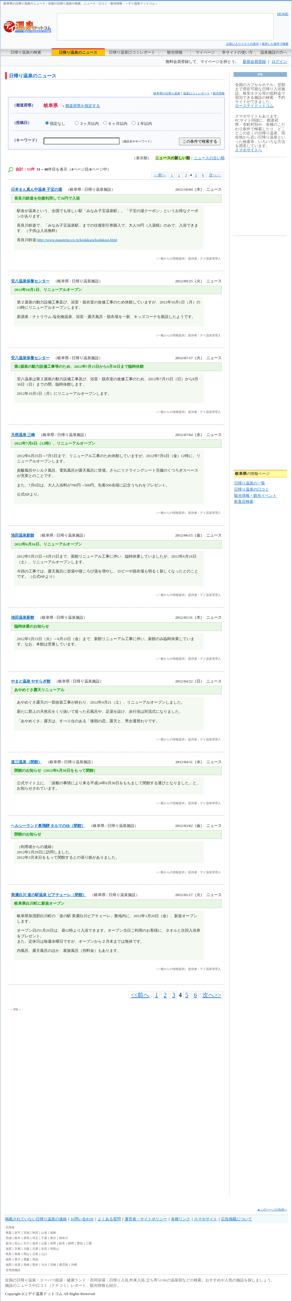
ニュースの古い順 (209, 158)
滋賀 (9, 1248)
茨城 (9, 1238)
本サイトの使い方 (237, 52)
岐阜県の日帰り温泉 (166, 93)
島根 (17, 1254)
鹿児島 (63, 1264)
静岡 (71, 1243)
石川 (26, 1243)
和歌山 (54, 1248)
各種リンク (180, 1219)
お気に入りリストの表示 (242, 43)
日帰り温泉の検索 (25, 52)
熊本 (35, 1264)
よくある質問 (109, 1219)
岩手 (17, 1232)
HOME (282, 14)
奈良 (44, 1248)
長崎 (26, 1264)
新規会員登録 (254, 61)
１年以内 (144, 123)
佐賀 (17, 1264)
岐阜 (62, 1243)
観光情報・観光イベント (255, 495)
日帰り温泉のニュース (78, 52)
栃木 (17, 1238)
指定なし (57, 123)
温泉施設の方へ (273, 52)
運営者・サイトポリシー (146, 1219)
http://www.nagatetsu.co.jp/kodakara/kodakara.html (77, 240)
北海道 (10, 1227)
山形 (44, 1232)
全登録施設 (13, 1270)
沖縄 (74, 1264)
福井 (35, 1243)
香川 (17, 1259)
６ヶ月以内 (117, 123)
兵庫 (35, 1248)
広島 (35, 1254)
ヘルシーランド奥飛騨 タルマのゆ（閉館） (48, 825)
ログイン (279, 61)
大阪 (26, 1248)
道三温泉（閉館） (26, 762)
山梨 (44, 1243)
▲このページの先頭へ (272, 1209)
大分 (44, 1264)
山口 (44, 1254)
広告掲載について (236, 1219)
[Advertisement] (64, 1057)
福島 (53, 1232)
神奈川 (63, 1238)
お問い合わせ (82, 1219)
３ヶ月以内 (89, 123)
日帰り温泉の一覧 (249, 483)
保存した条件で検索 (275, 43)
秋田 (35, 1232)
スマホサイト (205, 1219)
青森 (9, 1232)
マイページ (205, 52)
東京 (53, 1238)
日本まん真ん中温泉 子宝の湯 (36, 189)
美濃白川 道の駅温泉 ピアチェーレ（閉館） (48, 895)
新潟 (9, 1243)
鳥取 (9, 1254)
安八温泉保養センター (30, 281)
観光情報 (174, 52)
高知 (35, 1259)
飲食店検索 (243, 501)
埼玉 (35, 1238)
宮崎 (53, 1264)
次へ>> (215, 175)
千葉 (44, 1238)
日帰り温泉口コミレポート (132, 52)
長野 (53, 1243)
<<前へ (160, 175)
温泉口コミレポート (196, 93)
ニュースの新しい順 (172, 158)
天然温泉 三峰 (23, 434)
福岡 (9, 1264)
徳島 (9, 1259)
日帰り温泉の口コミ (251, 489)
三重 (89, 1243)
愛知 (80, 1243)
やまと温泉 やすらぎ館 (30, 681)
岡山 (26, 1254)
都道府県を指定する (82, 106)
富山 (17, 1243)
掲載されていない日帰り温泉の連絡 (36, 1219)
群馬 (26, 1238)
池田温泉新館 (22, 535)
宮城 (26, 1232)
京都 (17, 1248)
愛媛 (26, 1259)
